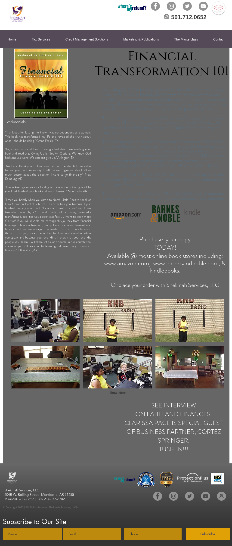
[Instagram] (171, 6)
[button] (45, 320)
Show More (118, 392)
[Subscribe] (208, 534)
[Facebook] (155, 6)
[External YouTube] (65, 430)
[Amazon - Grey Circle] (221, 496)
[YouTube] (203, 6)
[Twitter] (187, 6)
